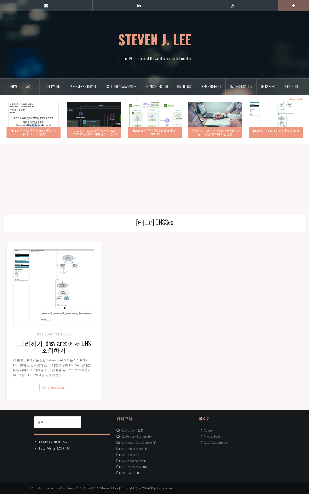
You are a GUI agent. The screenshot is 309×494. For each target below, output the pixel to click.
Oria (87, 488)
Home (13, 86)
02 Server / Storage (83, 86)
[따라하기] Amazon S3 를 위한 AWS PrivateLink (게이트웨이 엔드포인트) (94, 132)
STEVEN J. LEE (154, 39)
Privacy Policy (213, 436)
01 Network (52, 86)
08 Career (268, 86)
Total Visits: (47, 448)
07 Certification (241, 86)
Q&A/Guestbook (215, 442)
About (30, 86)
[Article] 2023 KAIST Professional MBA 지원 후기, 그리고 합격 (34, 132)
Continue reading (54, 387)
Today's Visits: (49, 441)
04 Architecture (156, 86)
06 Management (210, 86)
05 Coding (184, 86)
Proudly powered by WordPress (52, 488)
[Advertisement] (154, 174)
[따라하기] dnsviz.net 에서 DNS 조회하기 (275, 132)
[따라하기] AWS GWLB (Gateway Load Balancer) (154, 132)
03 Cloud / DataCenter (120, 86)
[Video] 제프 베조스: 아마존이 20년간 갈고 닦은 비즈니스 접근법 (215, 132)
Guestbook (291, 86)
